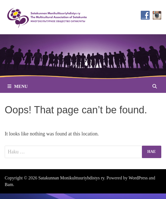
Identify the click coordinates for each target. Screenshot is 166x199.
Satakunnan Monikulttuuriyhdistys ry (71, 178)
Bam (9, 184)
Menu (17, 86)
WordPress (138, 178)
